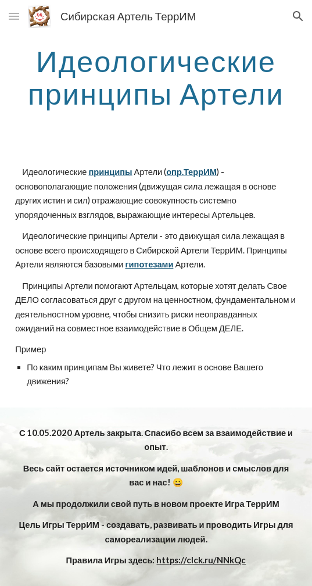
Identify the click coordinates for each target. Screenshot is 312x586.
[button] (14, 16)
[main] (156, 77)
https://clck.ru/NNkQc (201, 560)
